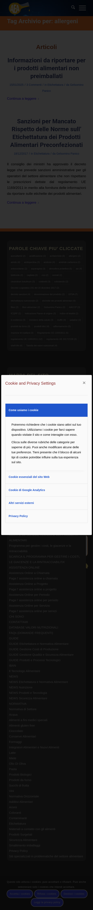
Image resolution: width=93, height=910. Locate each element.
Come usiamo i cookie (23, 410)
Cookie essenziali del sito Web (29, 477)
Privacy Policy (18, 516)
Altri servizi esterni (21, 503)
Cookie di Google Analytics (27, 490)
